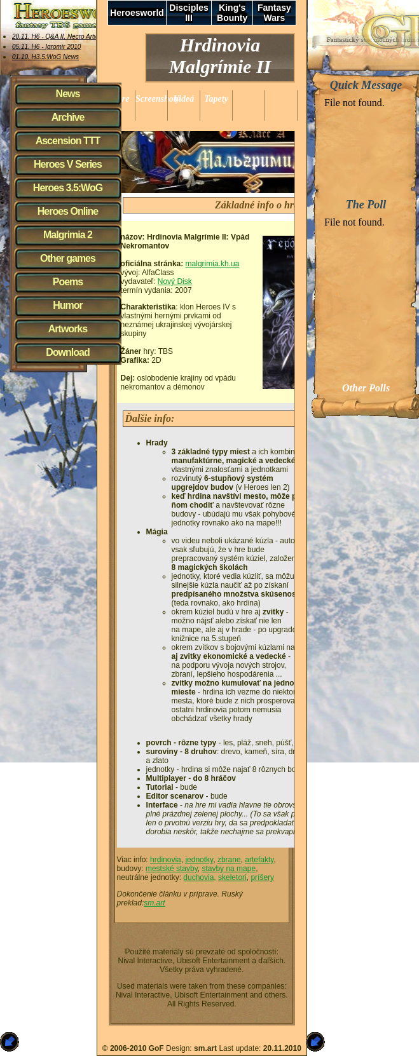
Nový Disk (175, 281)
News (68, 93)
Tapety (216, 99)
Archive (68, 117)
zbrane (229, 859)
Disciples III (188, 13)
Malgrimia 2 (67, 234)
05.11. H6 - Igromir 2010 (46, 46)
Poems (68, 281)
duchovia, (199, 877)
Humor (68, 305)
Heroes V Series (68, 164)
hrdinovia (165, 859)
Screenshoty (157, 99)
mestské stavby (172, 868)
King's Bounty (232, 13)
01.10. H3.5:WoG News (45, 56)
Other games (67, 258)
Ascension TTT (68, 140)
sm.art (154, 902)
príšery (262, 877)
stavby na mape (229, 868)
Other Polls (366, 387)
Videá (184, 99)
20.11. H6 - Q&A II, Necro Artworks (61, 36)
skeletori (232, 877)
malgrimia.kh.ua (213, 263)
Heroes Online (68, 211)
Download (67, 352)
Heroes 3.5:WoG (67, 187)
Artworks (67, 328)
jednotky (199, 859)
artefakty (259, 859)
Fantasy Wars (274, 13)
